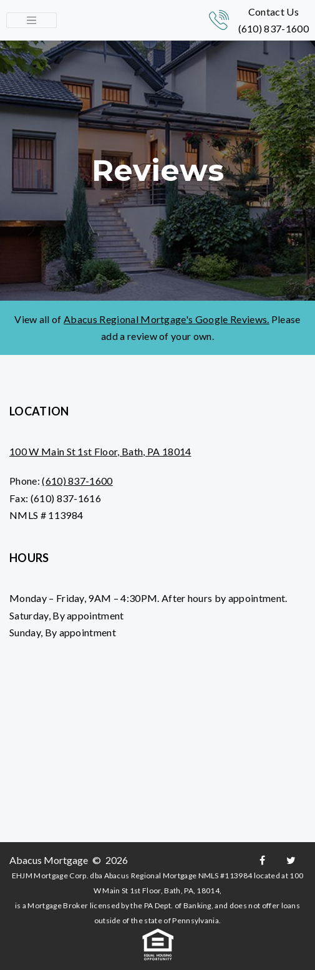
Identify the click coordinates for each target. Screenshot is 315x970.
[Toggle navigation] (31, 20)
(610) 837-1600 (273, 28)
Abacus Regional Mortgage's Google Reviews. (166, 319)
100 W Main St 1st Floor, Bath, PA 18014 (100, 451)
